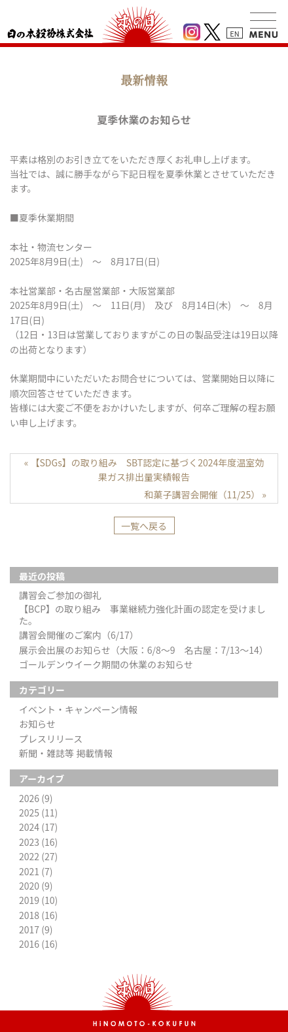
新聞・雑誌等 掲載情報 (66, 753)
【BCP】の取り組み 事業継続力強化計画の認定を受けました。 (142, 614)
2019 (38, 900)
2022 (38, 856)
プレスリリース (50, 739)
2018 (38, 915)
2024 (38, 827)
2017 (35, 929)
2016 (38, 944)
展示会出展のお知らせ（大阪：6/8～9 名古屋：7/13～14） (143, 650)
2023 (38, 842)
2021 (35, 871)
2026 (35, 798)
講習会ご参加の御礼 (60, 595)
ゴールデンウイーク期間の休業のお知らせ (106, 664)
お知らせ (37, 724)
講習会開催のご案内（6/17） (79, 635)
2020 (35, 886)
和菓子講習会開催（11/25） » (205, 494)
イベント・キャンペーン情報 (78, 709)
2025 (38, 812)
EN (234, 33)
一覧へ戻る (144, 525)
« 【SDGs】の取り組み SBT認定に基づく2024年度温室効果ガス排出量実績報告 (144, 469)
